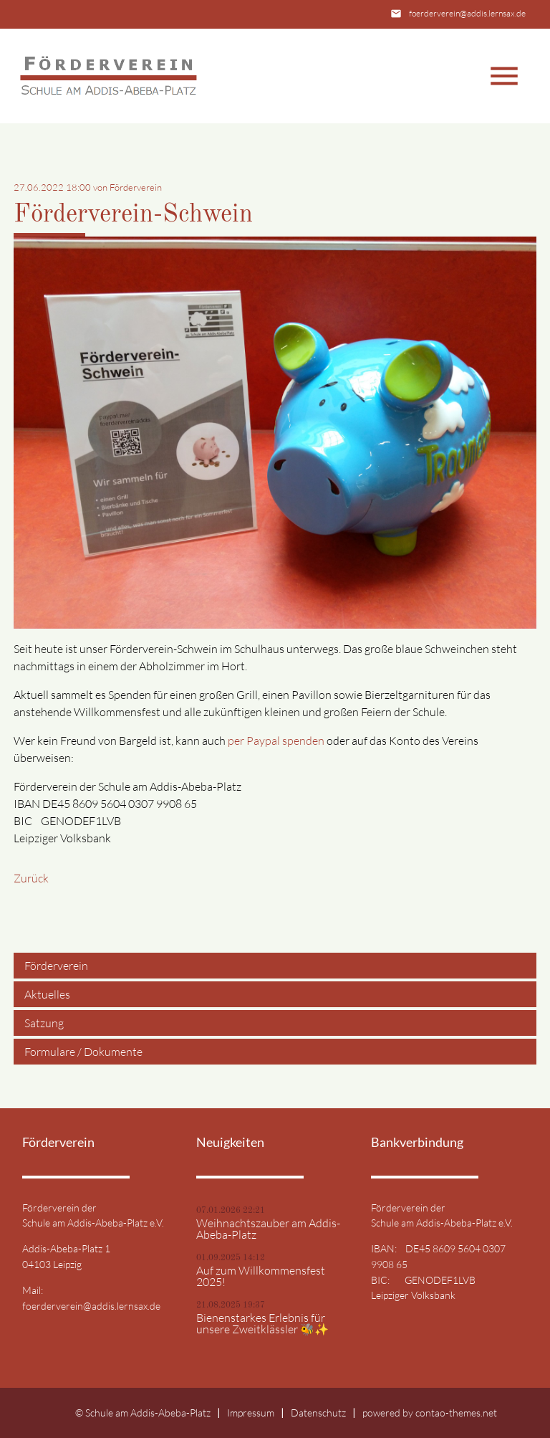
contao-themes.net (456, 1412)
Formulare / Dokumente (83, 1051)
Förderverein (56, 965)
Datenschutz (318, 1412)
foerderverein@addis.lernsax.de (467, 13)
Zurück (31, 878)
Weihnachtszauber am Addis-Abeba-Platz (268, 1228)
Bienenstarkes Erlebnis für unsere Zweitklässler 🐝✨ (262, 1323)
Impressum (250, 1412)
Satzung (44, 1023)
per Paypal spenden (276, 740)
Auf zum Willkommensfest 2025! (260, 1276)
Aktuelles (47, 994)
